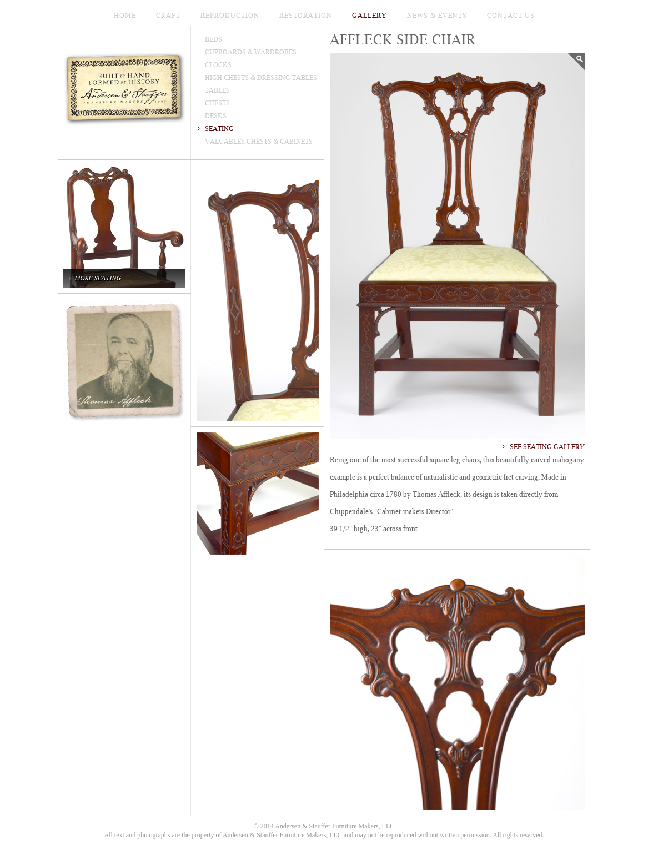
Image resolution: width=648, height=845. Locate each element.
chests (217, 103)
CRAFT (168, 15)
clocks (218, 65)
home (125, 15)
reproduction (229, 15)
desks (216, 116)
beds (213, 39)
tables (217, 90)
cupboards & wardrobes (251, 52)
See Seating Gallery (547, 447)
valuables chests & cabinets (259, 141)
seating (219, 129)
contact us (511, 15)
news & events (437, 15)
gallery (369, 15)
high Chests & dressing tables (261, 78)
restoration (305, 15)
